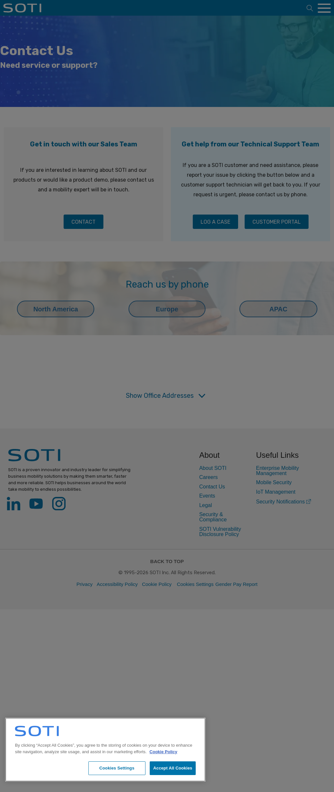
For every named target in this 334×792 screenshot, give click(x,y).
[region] (105, 750)
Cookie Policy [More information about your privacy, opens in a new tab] (163, 751)
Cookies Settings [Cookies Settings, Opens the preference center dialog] (116, 768)
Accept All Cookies (172, 768)
